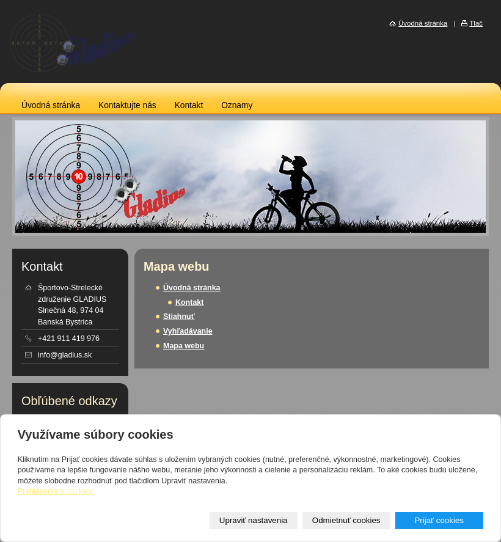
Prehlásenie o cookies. (56, 491)
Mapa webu (183, 346)
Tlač (476, 23)
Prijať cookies (439, 520)
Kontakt (189, 105)
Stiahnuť (179, 316)
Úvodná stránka (50, 105)
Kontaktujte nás (127, 105)
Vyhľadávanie (188, 331)
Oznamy (236, 105)
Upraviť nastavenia (253, 520)
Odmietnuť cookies (346, 520)
